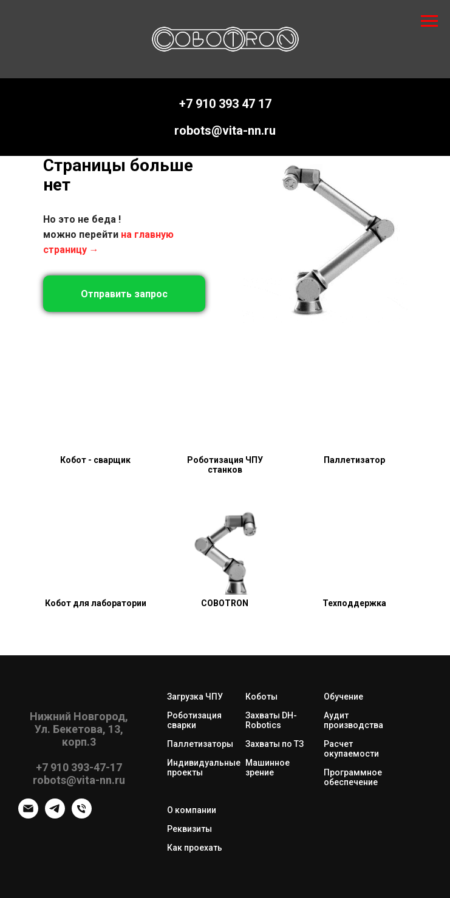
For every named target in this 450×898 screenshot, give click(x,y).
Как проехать (194, 847)
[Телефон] (82, 815)
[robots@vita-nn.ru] (28, 815)
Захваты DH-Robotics (271, 720)
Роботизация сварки (194, 720)
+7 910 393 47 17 (225, 103)
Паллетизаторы (200, 744)
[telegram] (55, 815)
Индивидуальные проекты (203, 767)
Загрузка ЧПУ (195, 696)
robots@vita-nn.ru (225, 130)
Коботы (261, 696)
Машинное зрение (267, 767)
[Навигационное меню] (429, 21)
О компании (191, 810)
